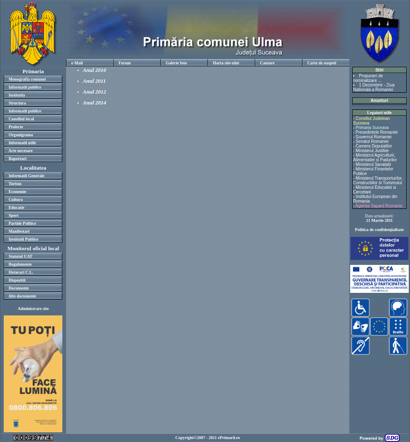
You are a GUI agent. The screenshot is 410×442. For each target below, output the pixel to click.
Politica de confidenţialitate (379, 229)
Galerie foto (176, 63)
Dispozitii (17, 280)
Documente (18, 288)
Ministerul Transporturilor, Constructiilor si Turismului (377, 180)
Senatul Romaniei (372, 141)
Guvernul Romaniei (374, 137)
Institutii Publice (23, 239)
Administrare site (33, 308)
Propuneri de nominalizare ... (368, 78)
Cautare (267, 63)
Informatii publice (24, 87)
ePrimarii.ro (229, 437)
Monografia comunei (27, 79)
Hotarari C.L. (20, 272)
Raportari (17, 158)
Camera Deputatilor (374, 146)
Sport (13, 215)
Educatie (16, 207)
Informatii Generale (26, 175)
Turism (14, 183)
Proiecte (15, 126)
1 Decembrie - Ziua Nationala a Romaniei (374, 87)
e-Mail (77, 63)
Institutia (16, 95)
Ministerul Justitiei (372, 150)
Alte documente (22, 296)
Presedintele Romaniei (377, 132)
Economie (17, 191)
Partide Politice (22, 223)
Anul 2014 (94, 102)
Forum (124, 63)
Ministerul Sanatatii (373, 164)
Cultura (15, 199)
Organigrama (20, 134)
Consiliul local (21, 119)
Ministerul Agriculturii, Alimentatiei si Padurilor (375, 157)
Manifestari (18, 231)
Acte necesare (20, 150)
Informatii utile (22, 142)
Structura (17, 103)
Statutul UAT (20, 256)
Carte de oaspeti (321, 63)
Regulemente (20, 264)
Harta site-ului (226, 63)
